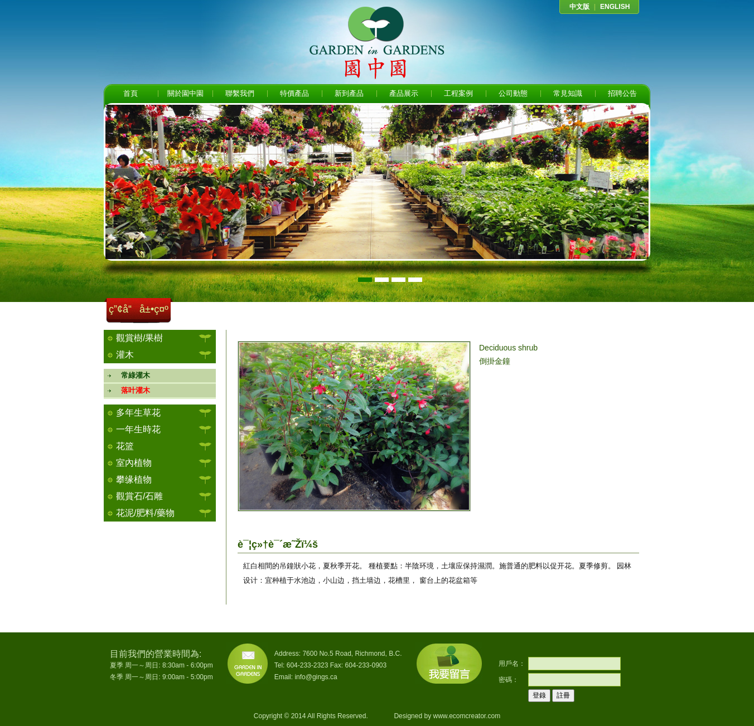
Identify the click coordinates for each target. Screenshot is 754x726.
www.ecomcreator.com (466, 716)
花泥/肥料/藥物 (145, 513)
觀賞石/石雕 (139, 496)
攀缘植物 (134, 479)
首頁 (130, 93)
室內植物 (134, 462)
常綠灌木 (131, 375)
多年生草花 (138, 412)
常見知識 (567, 93)
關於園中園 (185, 93)
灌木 (125, 354)
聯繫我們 (239, 93)
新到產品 (349, 93)
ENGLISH (615, 7)
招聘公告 (622, 93)
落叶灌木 (131, 390)
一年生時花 (138, 429)
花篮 (125, 446)
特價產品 (294, 93)
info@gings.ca (315, 677)
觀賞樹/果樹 (139, 338)
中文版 (579, 7)
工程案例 (458, 93)
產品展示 (403, 93)
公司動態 (513, 93)
